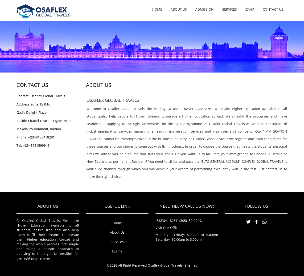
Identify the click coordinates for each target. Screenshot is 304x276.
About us (179, 9)
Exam (249, 9)
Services (229, 9)
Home (157, 9)
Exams (117, 251)
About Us (117, 232)
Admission (204, 9)
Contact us (273, 9)
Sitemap (191, 265)
